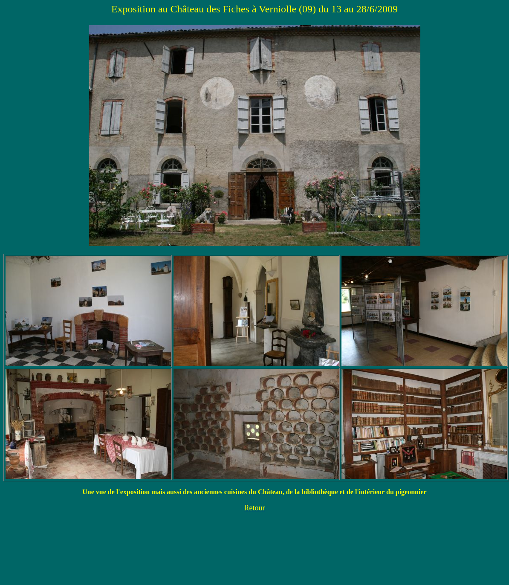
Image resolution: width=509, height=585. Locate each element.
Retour (254, 508)
